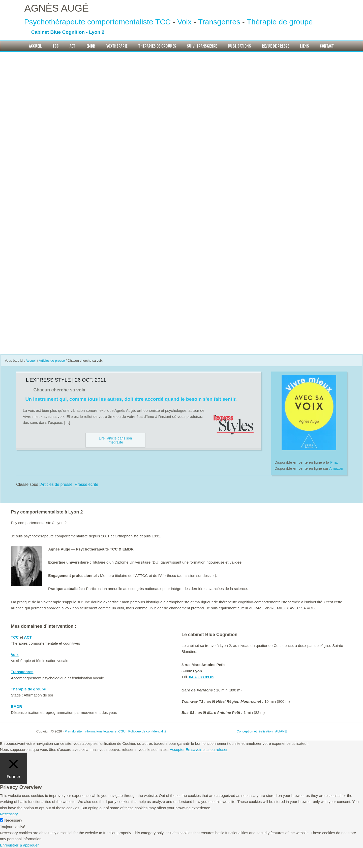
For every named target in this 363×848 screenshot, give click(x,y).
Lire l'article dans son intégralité (115, 440)
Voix (184, 22)
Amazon (336, 468)
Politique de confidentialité (147, 731)
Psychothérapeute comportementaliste (88, 22)
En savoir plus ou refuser (207, 749)
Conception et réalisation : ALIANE (261, 731)
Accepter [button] (177, 749)
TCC (163, 22)
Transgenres (219, 22)
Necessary (13, 820)
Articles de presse (56, 484)
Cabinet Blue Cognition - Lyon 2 (67, 32)
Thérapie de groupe (280, 22)
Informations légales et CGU (105, 731)
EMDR (16, 706)
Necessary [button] (9, 814)
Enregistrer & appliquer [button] (19, 845)
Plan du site (73, 731)
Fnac (334, 462)
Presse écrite (86, 484)
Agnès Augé (56, 8)
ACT (28, 637)
